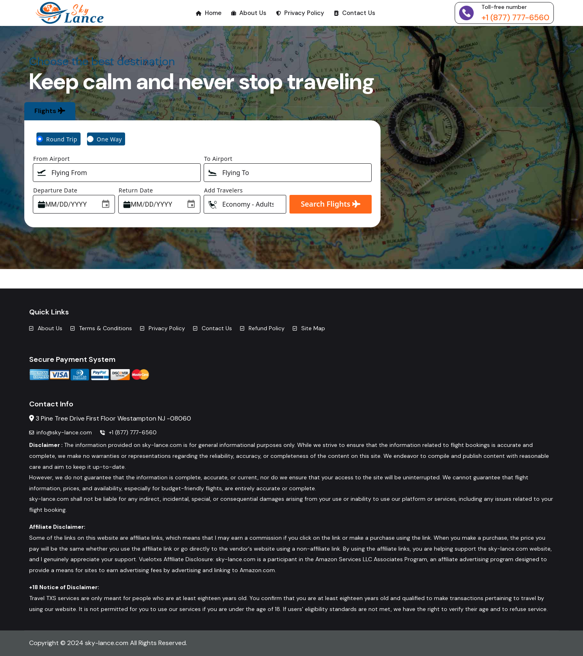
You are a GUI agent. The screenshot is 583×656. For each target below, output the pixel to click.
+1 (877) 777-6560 (515, 17)
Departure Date (55, 190)
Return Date (136, 190)
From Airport (51, 158)
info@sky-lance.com (60, 432)
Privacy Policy (300, 13)
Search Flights (330, 204)
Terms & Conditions (101, 328)
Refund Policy (262, 328)
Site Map (309, 328)
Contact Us (354, 13)
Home (208, 13)
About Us (248, 13)
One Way (109, 139)
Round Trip (61, 139)
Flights (49, 111)
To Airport (218, 158)
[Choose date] (106, 204)
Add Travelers (223, 190)
